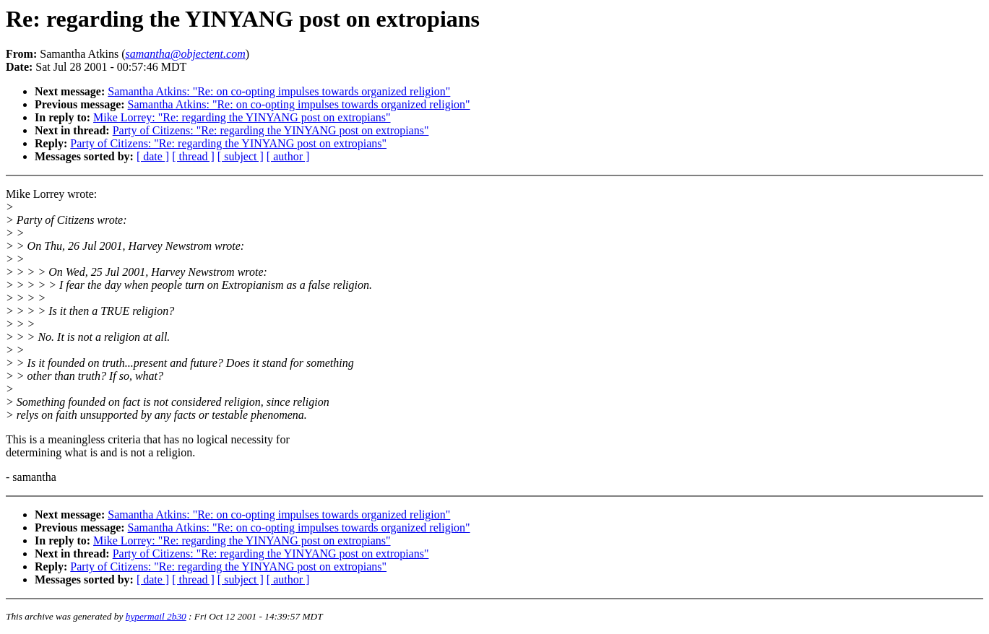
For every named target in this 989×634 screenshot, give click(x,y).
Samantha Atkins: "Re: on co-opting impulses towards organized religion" (279, 91)
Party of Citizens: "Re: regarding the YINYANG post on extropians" (271, 130)
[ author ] (288, 156)
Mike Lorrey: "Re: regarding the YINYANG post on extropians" (242, 117)
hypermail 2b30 (156, 616)
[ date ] (153, 156)
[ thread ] (193, 156)
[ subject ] (240, 156)
